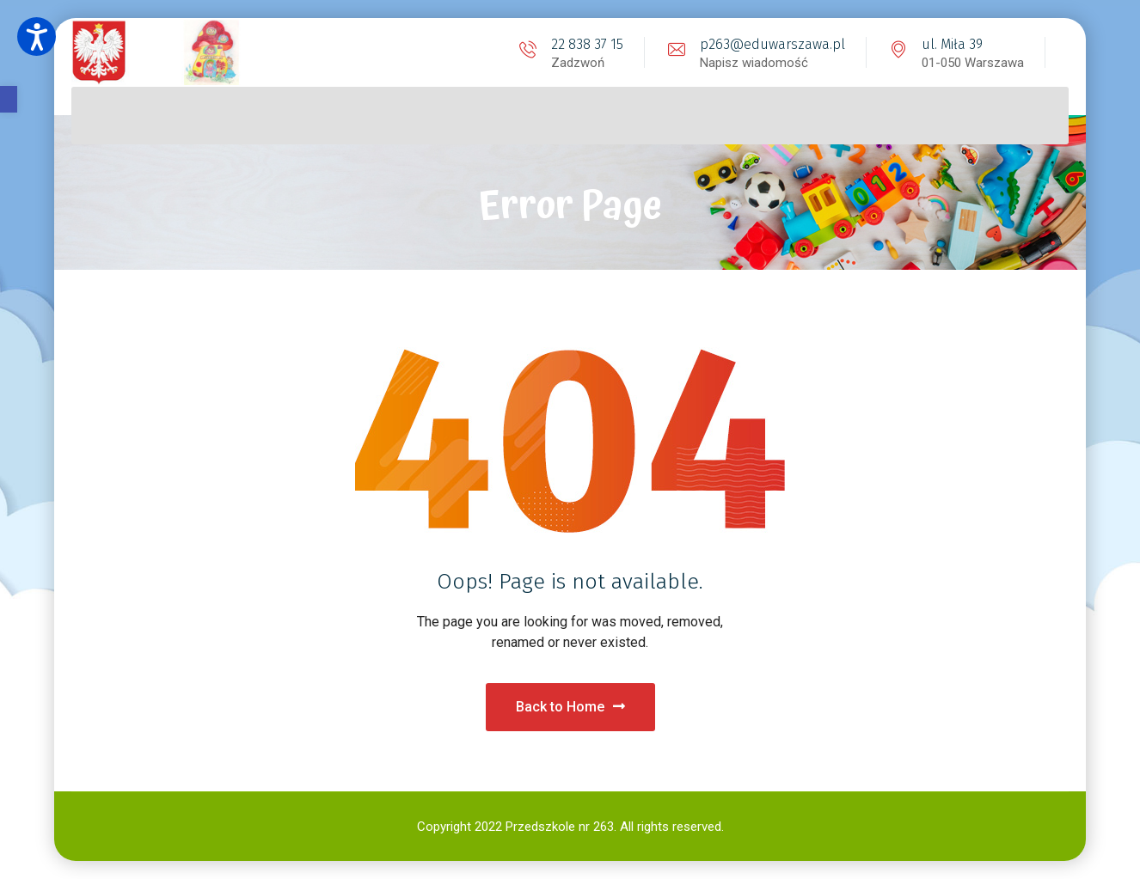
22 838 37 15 (587, 44)
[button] (8, 99)
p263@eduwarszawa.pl (772, 44)
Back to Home (570, 707)
